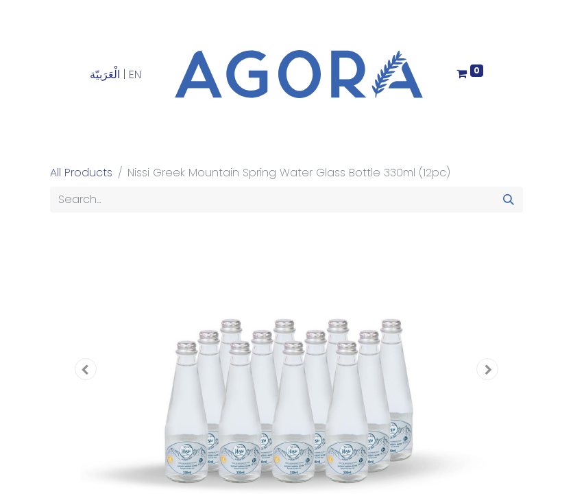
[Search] (508, 200)
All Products (81, 172)
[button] (85, 369)
